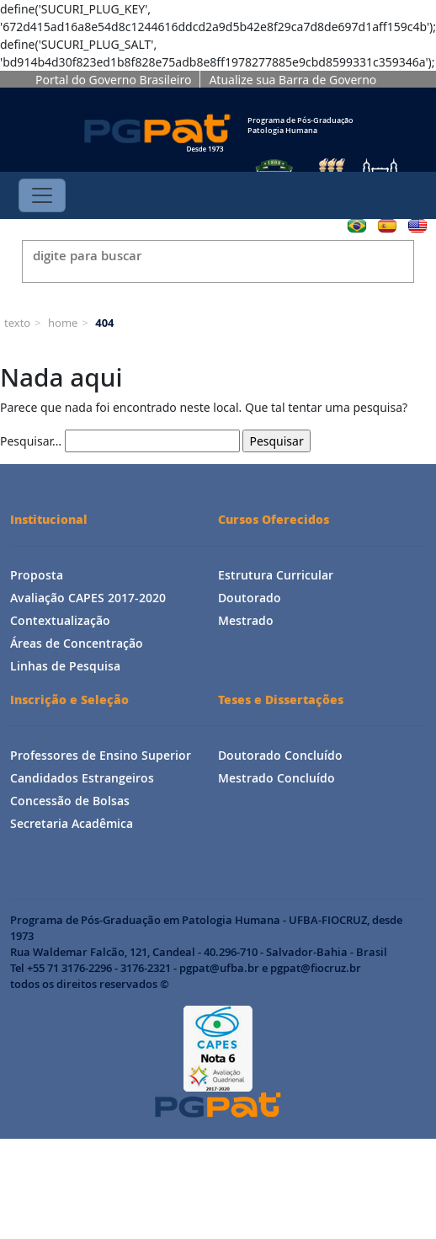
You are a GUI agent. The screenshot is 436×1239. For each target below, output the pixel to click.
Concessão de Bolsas (70, 801)
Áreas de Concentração (76, 643)
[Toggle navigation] (42, 195)
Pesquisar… (30, 441)
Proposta (36, 575)
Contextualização (60, 620)
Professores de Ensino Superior (100, 755)
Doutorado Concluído (280, 755)
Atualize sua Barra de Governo (292, 80)
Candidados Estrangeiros (82, 778)
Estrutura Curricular (275, 575)
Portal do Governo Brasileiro (113, 80)
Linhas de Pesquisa (65, 666)
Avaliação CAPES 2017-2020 (88, 598)
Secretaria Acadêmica (71, 823)
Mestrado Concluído (276, 778)
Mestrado (246, 620)
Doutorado (249, 598)
